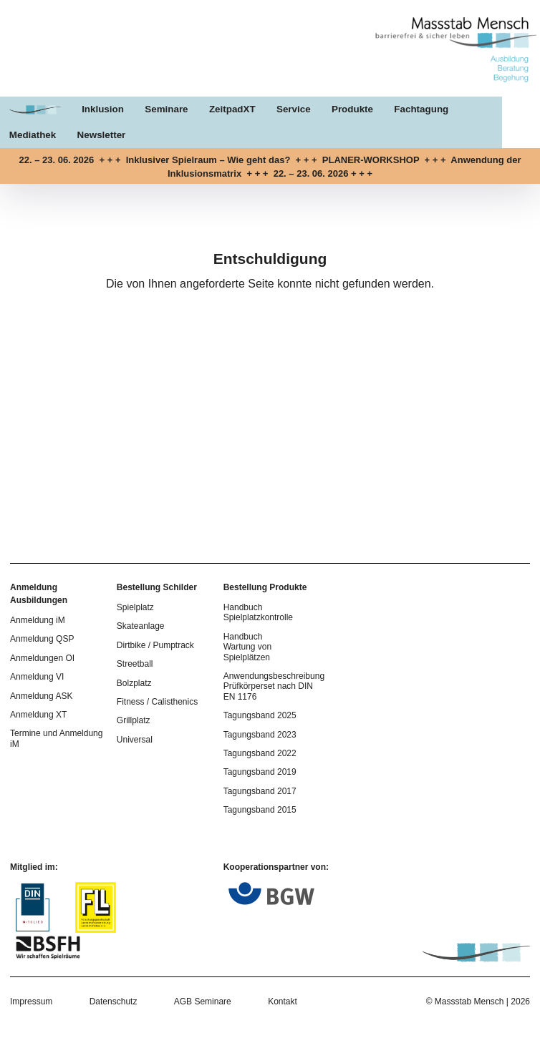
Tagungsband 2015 (259, 810)
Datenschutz (114, 1001)
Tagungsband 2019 (259, 772)
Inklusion (105, 110)
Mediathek (501, 110)
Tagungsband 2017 (259, 791)
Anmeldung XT (38, 715)
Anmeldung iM (37, 620)
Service (298, 110)
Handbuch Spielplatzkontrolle (258, 612)
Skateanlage (141, 626)
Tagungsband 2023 (259, 735)
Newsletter (33, 135)
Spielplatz (135, 607)
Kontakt (282, 1001)
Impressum (31, 1001)
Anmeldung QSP (42, 639)
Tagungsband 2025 (259, 715)
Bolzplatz (134, 683)
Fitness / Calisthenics (157, 702)
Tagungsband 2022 (259, 753)
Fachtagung (428, 110)
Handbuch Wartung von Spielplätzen (247, 647)
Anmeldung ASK (41, 696)
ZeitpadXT (236, 110)
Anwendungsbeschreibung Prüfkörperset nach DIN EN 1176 (273, 686)
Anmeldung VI (37, 677)
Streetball (135, 664)
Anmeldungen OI (42, 658)
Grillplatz (133, 720)
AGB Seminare (202, 1001)
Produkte (359, 110)
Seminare (170, 110)
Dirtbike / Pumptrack (155, 645)
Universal (135, 740)
